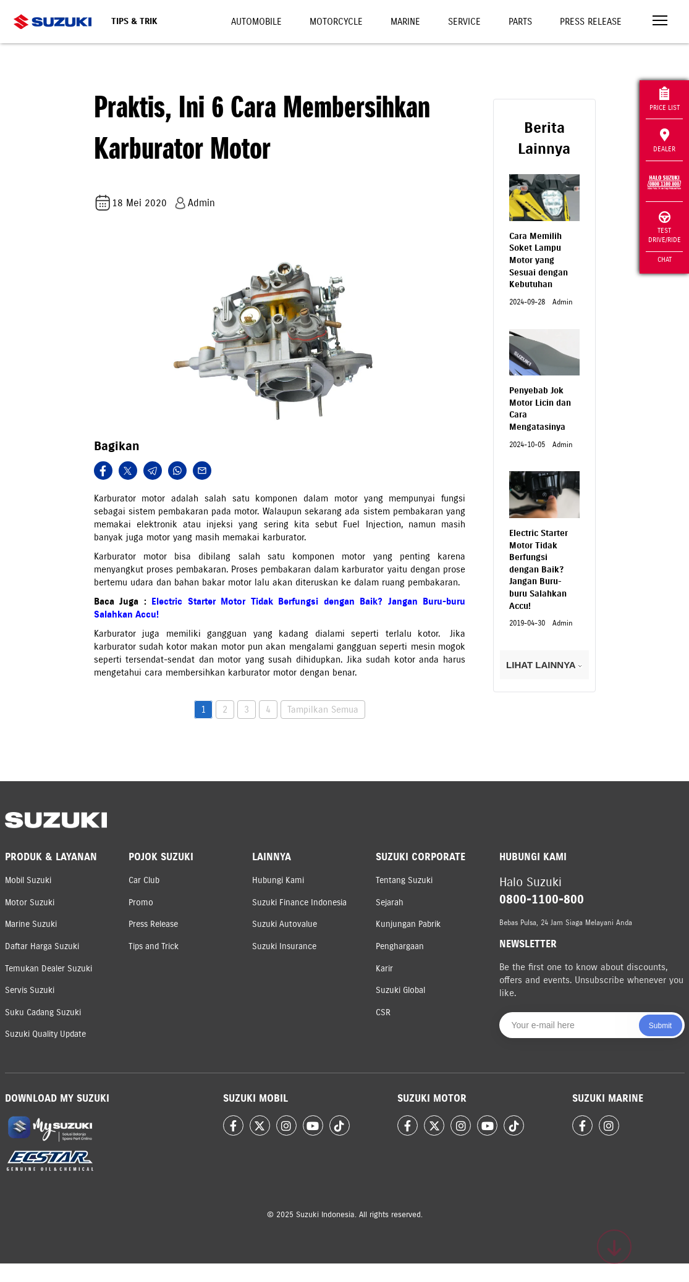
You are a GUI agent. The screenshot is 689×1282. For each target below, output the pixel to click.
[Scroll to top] (614, 1247)
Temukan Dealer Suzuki (48, 968)
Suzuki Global (400, 990)
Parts (520, 21)
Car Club (144, 880)
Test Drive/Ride (664, 227)
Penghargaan (400, 946)
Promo (141, 902)
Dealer (664, 140)
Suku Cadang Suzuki (43, 1012)
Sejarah (390, 902)
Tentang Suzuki (404, 880)
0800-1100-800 (541, 899)
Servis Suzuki (29, 990)
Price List (664, 99)
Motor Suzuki (29, 902)
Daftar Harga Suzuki (42, 946)
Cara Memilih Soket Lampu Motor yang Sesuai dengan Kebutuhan (538, 260)
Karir (384, 968)
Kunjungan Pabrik (408, 924)
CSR (383, 1012)
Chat (664, 259)
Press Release (591, 21)
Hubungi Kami (278, 880)
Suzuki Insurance (284, 946)
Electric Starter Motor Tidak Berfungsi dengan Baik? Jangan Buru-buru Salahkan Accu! (538, 569)
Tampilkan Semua (322, 709)
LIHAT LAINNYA (544, 665)
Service (464, 21)
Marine (405, 21)
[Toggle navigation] (660, 22)
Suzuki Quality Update (45, 1034)
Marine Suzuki (31, 924)
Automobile (256, 21)
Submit (660, 1025)
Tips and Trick (154, 946)
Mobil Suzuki (28, 880)
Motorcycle (336, 21)
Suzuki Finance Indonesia (299, 902)
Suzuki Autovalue (284, 924)
